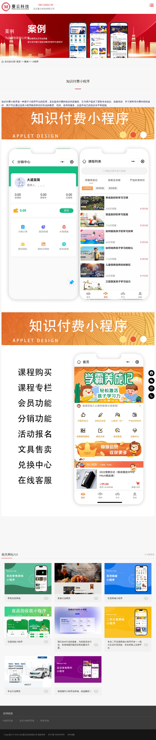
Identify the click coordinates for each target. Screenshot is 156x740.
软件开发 (45, 721)
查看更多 (150, 554)
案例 (26, 61)
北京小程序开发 (26, 721)
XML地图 (71, 734)
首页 (18, 61)
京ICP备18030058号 (56, 734)
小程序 (35, 61)
